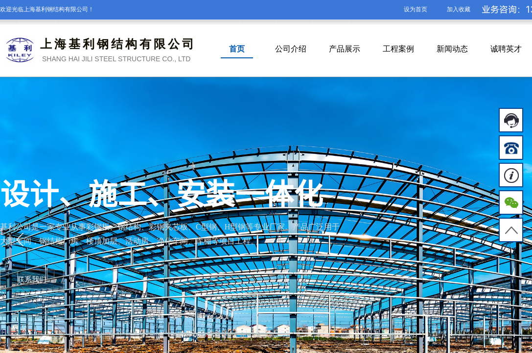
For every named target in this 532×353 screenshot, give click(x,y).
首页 (237, 49)
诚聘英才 (506, 49)
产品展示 (344, 49)
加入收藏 (458, 9)
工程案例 (398, 49)
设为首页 (415, 9)
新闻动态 (452, 49)
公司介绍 (290, 49)
